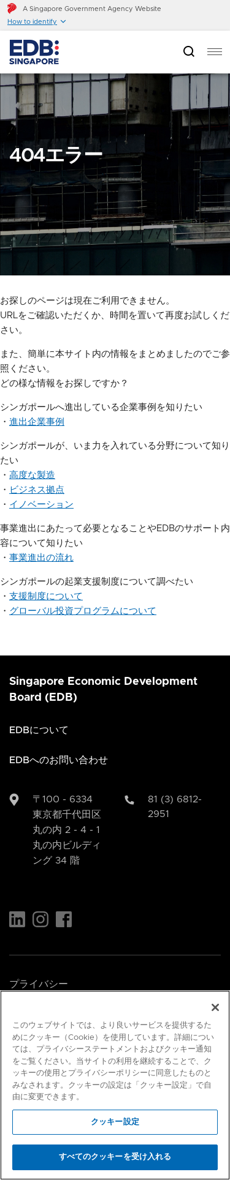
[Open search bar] (189, 52)
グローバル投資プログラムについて (82, 611)
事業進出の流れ (41, 557)
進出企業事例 (36, 422)
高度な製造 (32, 475)
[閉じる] (215, 1007)
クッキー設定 (115, 1122)
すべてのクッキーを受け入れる (115, 1157)
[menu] (215, 52)
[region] (115, 1085)
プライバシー (38, 984)
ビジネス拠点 (36, 490)
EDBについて (39, 730)
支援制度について (46, 596)
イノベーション (41, 504)
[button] (37, 21)
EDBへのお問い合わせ (58, 760)
